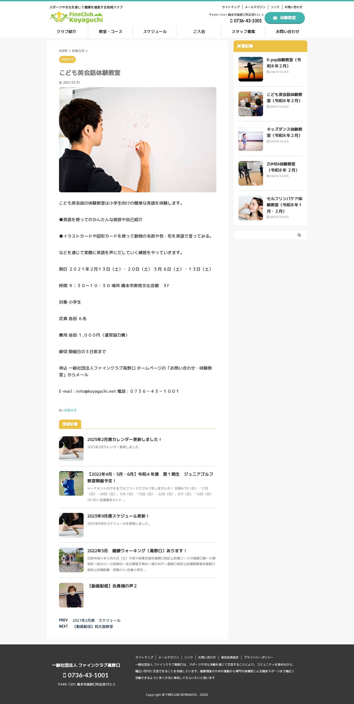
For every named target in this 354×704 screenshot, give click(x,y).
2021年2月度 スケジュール (96, 620)
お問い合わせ (293, 7)
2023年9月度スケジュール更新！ (119, 516)
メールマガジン (255, 7)
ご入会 (199, 31)
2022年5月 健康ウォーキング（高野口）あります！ (138, 550)
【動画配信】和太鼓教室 (93, 626)
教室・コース (110, 31)
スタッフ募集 (243, 31)
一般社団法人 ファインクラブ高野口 (86, 665)
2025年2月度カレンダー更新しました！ (125, 439)
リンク (275, 7)
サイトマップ (231, 7)
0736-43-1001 (246, 20)
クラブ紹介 (66, 31)
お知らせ (70, 410)
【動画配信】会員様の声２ (112, 586)
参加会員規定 (230, 657)
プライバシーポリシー (258, 657)
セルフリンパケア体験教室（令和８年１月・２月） (284, 205)
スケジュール (155, 31)
